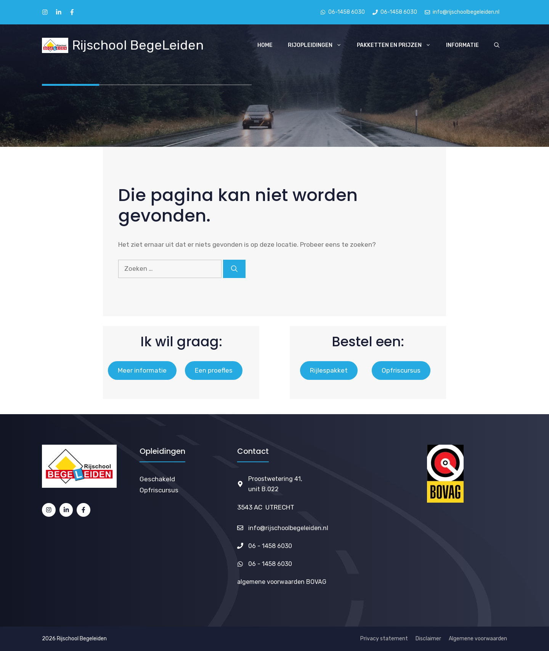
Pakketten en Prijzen (397, 45)
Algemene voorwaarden (478, 638)
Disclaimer (428, 638)
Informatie (462, 45)
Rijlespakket (329, 370)
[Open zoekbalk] (496, 45)
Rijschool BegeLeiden (138, 45)
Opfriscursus (401, 370)
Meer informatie (142, 370)
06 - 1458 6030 (270, 546)
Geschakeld (157, 479)
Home (265, 45)
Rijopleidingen (318, 45)
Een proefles (214, 370)
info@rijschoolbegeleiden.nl (288, 528)
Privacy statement (384, 638)
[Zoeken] (234, 269)
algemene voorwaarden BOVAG (281, 581)
